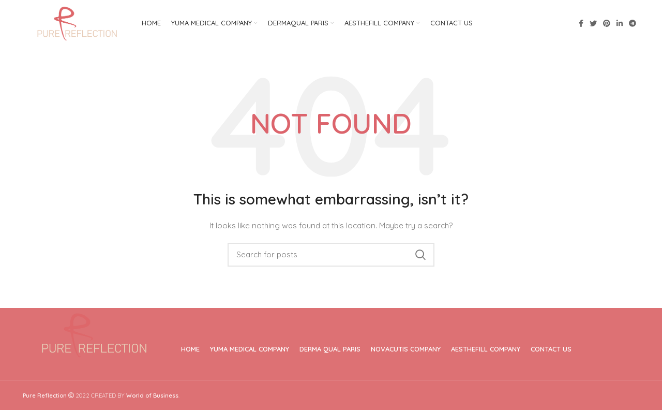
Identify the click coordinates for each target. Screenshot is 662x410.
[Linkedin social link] (619, 23)
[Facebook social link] (581, 23)
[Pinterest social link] (606, 23)
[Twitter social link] (593, 23)
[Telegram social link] (632, 23)
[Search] (331, 255)
